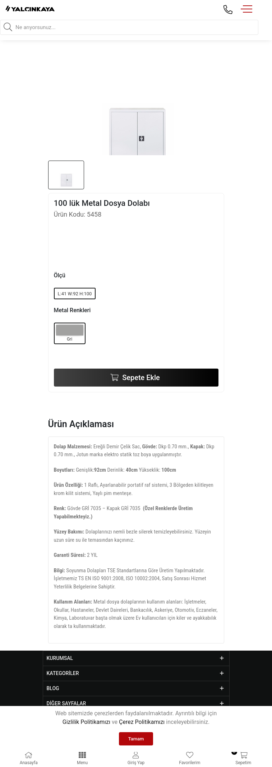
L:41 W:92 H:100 (75, 293)
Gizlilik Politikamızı (86, 722)
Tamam (136, 738)
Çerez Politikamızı (142, 722)
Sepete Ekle (140, 377)
